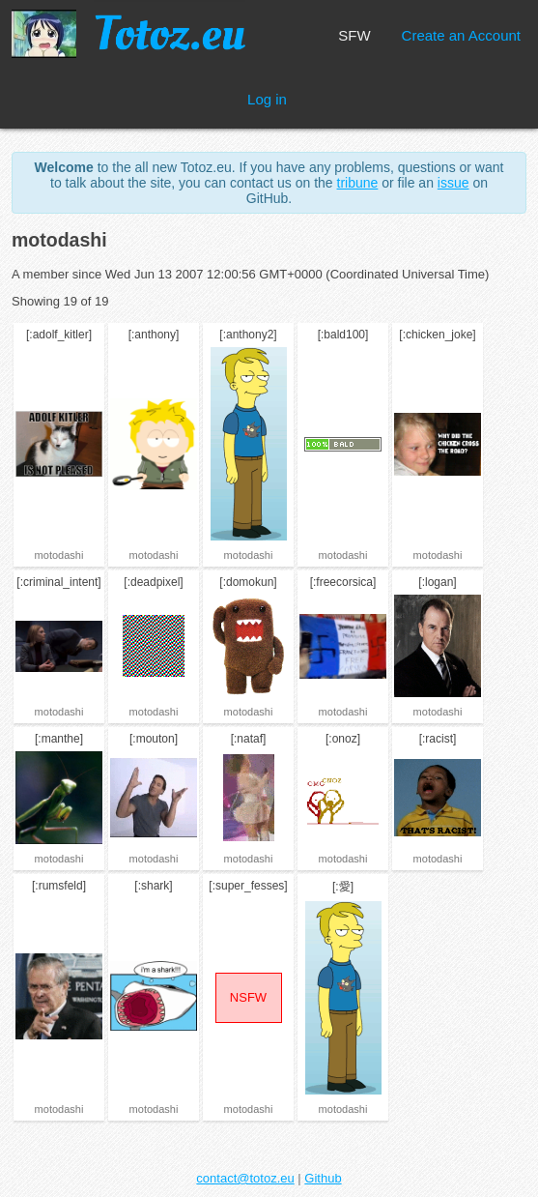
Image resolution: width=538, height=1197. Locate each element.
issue (453, 182)
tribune (358, 182)
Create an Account (461, 35)
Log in (267, 99)
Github (322, 1178)
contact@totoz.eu (245, 1178)
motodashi (59, 555)
